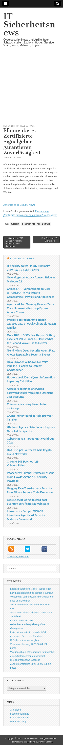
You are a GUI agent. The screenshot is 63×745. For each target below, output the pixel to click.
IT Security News (22, 258)
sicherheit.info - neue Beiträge (18, 126)
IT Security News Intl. (18, 556)
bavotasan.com (45, 742)
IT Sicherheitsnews (29, 24)
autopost (15, 224)
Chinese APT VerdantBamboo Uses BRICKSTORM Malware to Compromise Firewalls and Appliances (30, 292)
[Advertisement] (31, 89)
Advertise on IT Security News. (19, 205)
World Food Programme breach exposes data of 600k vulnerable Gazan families (31, 323)
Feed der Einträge (19, 713)
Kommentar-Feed (19, 717)
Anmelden (15, 709)
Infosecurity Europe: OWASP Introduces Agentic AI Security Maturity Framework (26, 515)
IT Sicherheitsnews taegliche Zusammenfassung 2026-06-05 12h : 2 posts (30, 664)
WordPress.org (18, 721)
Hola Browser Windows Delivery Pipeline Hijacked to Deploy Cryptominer (27, 365)
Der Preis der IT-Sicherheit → (49, 239)
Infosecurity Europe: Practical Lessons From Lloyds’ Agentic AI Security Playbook (30, 476)
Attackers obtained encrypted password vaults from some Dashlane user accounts (30, 392)
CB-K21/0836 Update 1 (22, 620)
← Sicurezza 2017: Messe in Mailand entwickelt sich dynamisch (15, 242)
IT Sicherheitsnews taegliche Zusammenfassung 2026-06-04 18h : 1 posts (30, 644)
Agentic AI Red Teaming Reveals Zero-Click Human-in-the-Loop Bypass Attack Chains (30, 308)
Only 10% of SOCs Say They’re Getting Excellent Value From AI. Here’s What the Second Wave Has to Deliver (31, 339)
